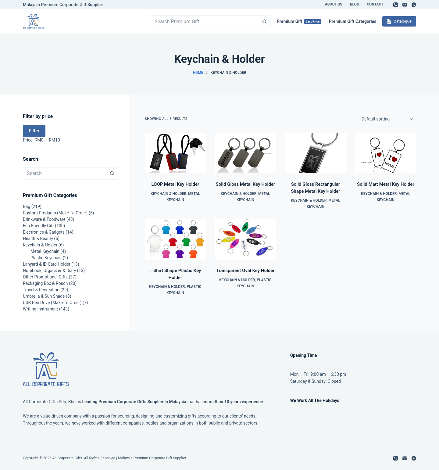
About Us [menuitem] (333, 4)
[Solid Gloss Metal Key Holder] (245, 153)
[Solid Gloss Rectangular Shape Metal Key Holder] (315, 153)
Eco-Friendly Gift (38, 225)
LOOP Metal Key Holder (175, 184)
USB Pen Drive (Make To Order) (52, 302)
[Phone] (395, 4)
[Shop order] (387, 119)
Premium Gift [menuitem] (299, 21)
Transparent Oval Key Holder (245, 270)
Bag (26, 206)
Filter (34, 131)
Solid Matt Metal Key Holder (385, 184)
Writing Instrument (40, 309)
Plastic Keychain (46, 257)
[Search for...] (205, 21)
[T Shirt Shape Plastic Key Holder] (175, 239)
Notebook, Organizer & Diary (49, 270)
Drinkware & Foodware (44, 219)
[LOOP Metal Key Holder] (175, 153)
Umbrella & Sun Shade (44, 296)
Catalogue (399, 21)
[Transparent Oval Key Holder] (245, 239)
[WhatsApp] (414, 4)
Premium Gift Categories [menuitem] (353, 21)
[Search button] (265, 21)
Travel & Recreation (41, 289)
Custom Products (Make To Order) (55, 212)
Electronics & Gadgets (44, 232)
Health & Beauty (38, 238)
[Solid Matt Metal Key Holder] (385, 153)
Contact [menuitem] (375, 4)
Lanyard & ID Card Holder (46, 264)
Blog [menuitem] (354, 4)
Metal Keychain (44, 251)
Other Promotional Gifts (45, 276)
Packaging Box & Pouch (45, 283)
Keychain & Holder (168, 194)
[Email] (404, 4)
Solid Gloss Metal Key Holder (245, 184)
